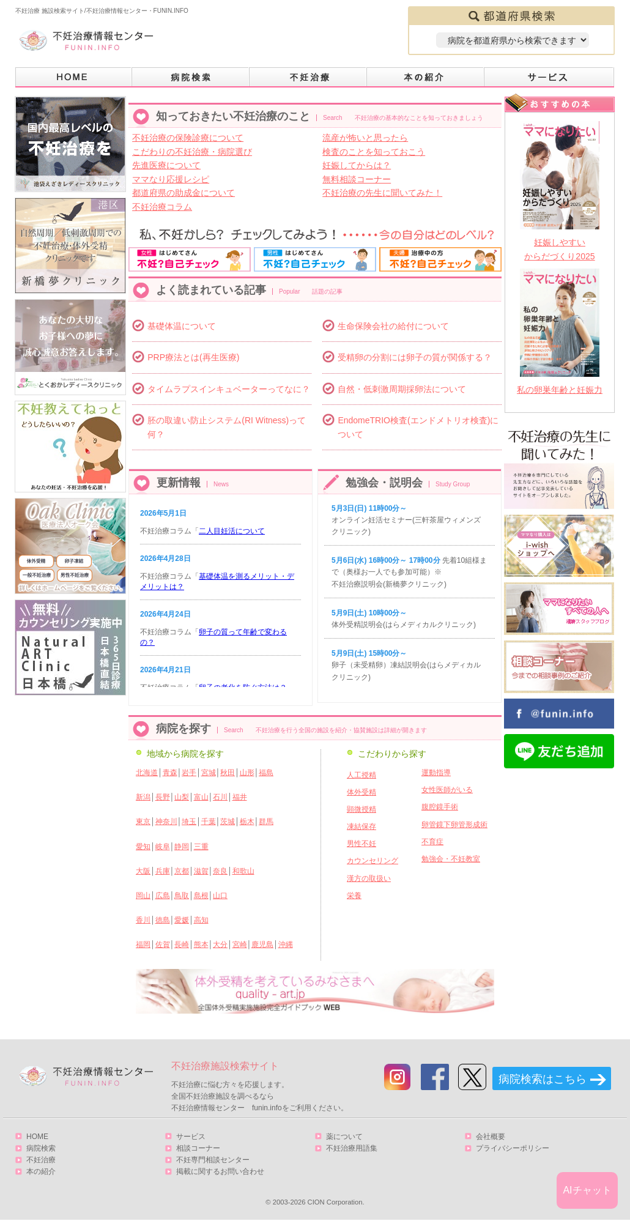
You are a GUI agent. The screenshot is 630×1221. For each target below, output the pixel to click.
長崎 (181, 944)
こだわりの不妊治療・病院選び (192, 152)
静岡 (181, 846)
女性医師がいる (447, 789)
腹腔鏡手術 (439, 807)
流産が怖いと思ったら (365, 138)
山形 (247, 772)
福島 (266, 772)
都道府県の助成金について (183, 193)
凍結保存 (361, 826)
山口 (220, 895)
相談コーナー (198, 1148)
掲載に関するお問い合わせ (220, 1171)
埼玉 (189, 821)
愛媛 (181, 920)
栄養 (354, 895)
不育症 (432, 841)
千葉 (208, 821)
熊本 (201, 944)
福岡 (143, 944)
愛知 (143, 846)
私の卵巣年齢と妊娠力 (559, 390)
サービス (549, 77)
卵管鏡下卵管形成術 (454, 824)
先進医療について (166, 165)
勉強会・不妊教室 (450, 859)
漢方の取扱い (369, 878)
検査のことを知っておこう (373, 152)
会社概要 (490, 1136)
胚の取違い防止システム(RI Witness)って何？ (226, 427)
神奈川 (166, 821)
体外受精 (361, 792)
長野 (162, 797)
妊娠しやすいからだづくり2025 (559, 249)
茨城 (227, 821)
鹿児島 (262, 944)
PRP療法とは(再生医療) (193, 357)
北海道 (147, 772)
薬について (344, 1136)
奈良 (220, 871)
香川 (143, 920)
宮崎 (239, 944)
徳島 (162, 920)
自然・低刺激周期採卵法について (402, 389)
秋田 (227, 772)
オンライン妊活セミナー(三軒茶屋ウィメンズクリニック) (406, 520)
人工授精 (361, 775)
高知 (201, 920)
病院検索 (191, 77)
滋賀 (201, 871)
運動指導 (436, 772)
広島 (162, 895)
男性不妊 (361, 843)
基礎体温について (181, 326)
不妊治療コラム (162, 207)
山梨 (181, 797)
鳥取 (181, 895)
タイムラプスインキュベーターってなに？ (228, 389)
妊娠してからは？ (356, 165)
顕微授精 (361, 809)
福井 (239, 797)
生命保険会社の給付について (393, 326)
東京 (143, 821)
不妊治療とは (308, 77)
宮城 (208, 772)
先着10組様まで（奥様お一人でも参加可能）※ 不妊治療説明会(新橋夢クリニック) (409, 572)
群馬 (266, 821)
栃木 (247, 821)
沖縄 (285, 944)
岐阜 (162, 846)
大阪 (143, 871)
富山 (201, 797)
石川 (220, 797)
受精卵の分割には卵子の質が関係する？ (415, 357)
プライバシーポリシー (512, 1148)
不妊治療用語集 (351, 1148)
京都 (181, 871)
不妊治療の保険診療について (187, 138)
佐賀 (162, 944)
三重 (201, 846)
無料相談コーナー (356, 179)
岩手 (189, 772)
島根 (201, 895)
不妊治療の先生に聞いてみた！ (382, 193)
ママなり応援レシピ (170, 179)
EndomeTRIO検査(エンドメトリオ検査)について (418, 427)
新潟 (143, 797)
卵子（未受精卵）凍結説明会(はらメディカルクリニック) (406, 665)
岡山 (143, 895)
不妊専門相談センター (213, 1160)
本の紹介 (425, 77)
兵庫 (162, 871)
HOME (73, 77)
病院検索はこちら (542, 1079)
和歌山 (243, 871)
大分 (220, 944)
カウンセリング (372, 860)
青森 (170, 772)
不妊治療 (41, 1160)
